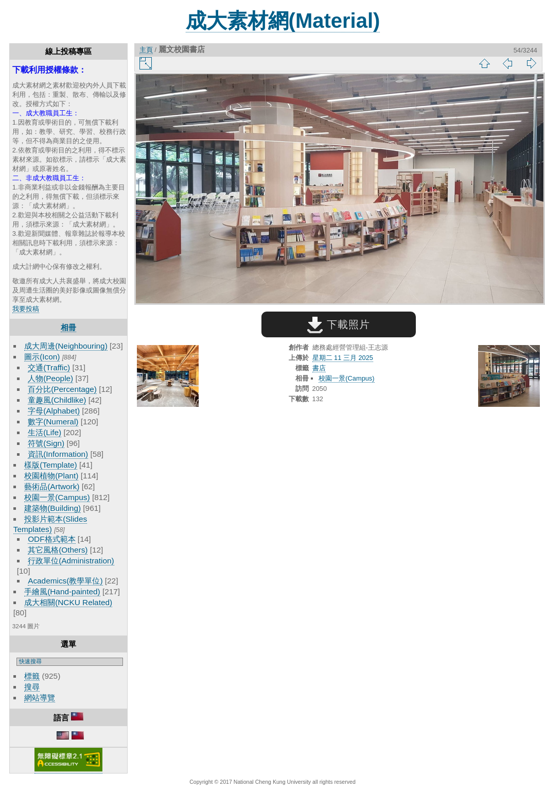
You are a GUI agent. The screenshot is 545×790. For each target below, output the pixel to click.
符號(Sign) (46, 443)
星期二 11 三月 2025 (342, 358)
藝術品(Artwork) (51, 486)
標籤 (32, 676)
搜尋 (32, 686)
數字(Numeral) (53, 421)
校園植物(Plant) (51, 475)
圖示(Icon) (42, 356)
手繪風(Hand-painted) (62, 591)
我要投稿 (25, 309)
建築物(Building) (52, 508)
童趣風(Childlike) (57, 400)
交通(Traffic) (49, 367)
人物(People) (50, 378)
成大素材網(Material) (283, 20)
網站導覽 (39, 697)
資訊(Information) (58, 454)
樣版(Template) (50, 464)
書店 (319, 368)
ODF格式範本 (51, 539)
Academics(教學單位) (65, 580)
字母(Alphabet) (54, 410)
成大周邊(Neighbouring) (66, 345)
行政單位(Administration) (71, 560)
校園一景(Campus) (57, 497)
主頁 (146, 50)
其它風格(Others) (57, 549)
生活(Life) (44, 432)
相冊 (68, 327)
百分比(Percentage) (62, 389)
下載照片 (338, 324)
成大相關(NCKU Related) (68, 602)
